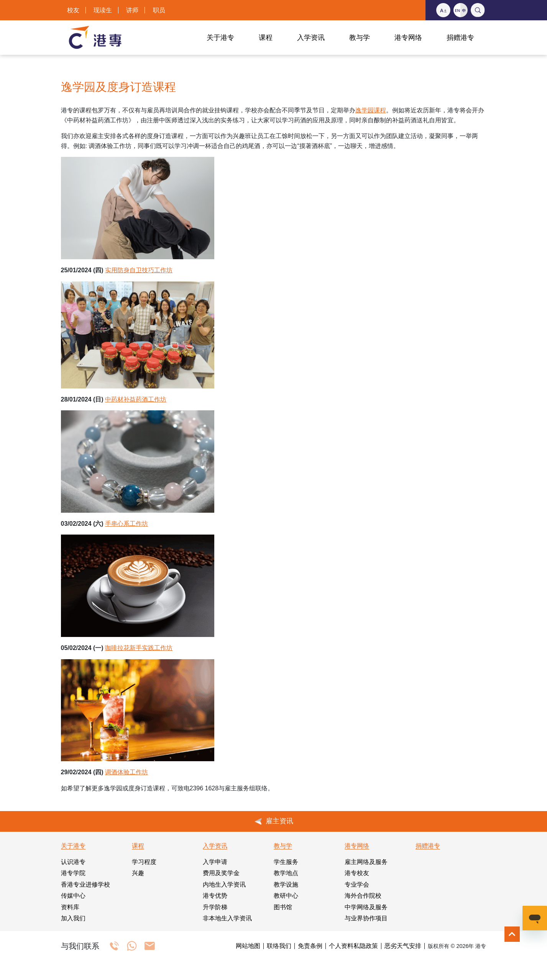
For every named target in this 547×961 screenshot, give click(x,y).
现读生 (103, 10)
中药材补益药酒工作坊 (135, 399)
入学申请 (215, 862)
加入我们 (73, 918)
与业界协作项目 (366, 918)
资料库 (70, 907)
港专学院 (73, 873)
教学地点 (286, 873)
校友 (73, 10)
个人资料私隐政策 (353, 946)
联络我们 (279, 946)
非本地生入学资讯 (227, 918)
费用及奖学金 (221, 873)
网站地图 (248, 946)
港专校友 (357, 873)
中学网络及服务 (366, 907)
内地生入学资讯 (224, 884)
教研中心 (286, 895)
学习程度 (144, 862)
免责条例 (310, 946)
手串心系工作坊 (126, 523)
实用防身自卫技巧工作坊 (138, 270)
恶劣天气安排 (402, 946)
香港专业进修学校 (85, 884)
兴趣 (138, 873)
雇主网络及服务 (366, 862)
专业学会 (357, 884)
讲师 (132, 10)
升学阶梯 (215, 907)
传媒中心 (73, 895)
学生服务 (286, 862)
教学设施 (286, 884)
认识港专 (73, 862)
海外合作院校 (363, 895)
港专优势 (215, 895)
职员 (159, 10)
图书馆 (283, 907)
